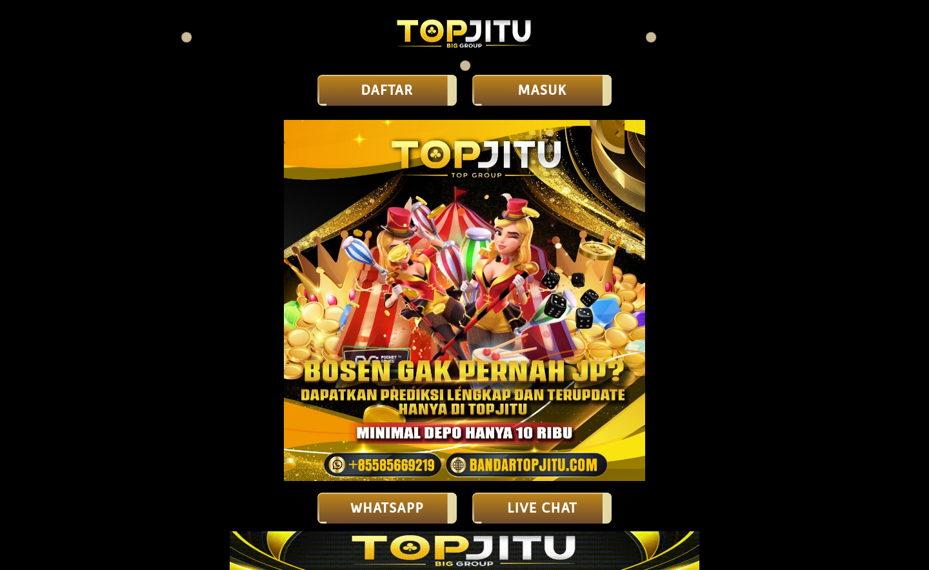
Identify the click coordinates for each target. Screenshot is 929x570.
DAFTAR (387, 90)
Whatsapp (387, 508)
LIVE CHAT (542, 508)
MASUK (542, 90)
